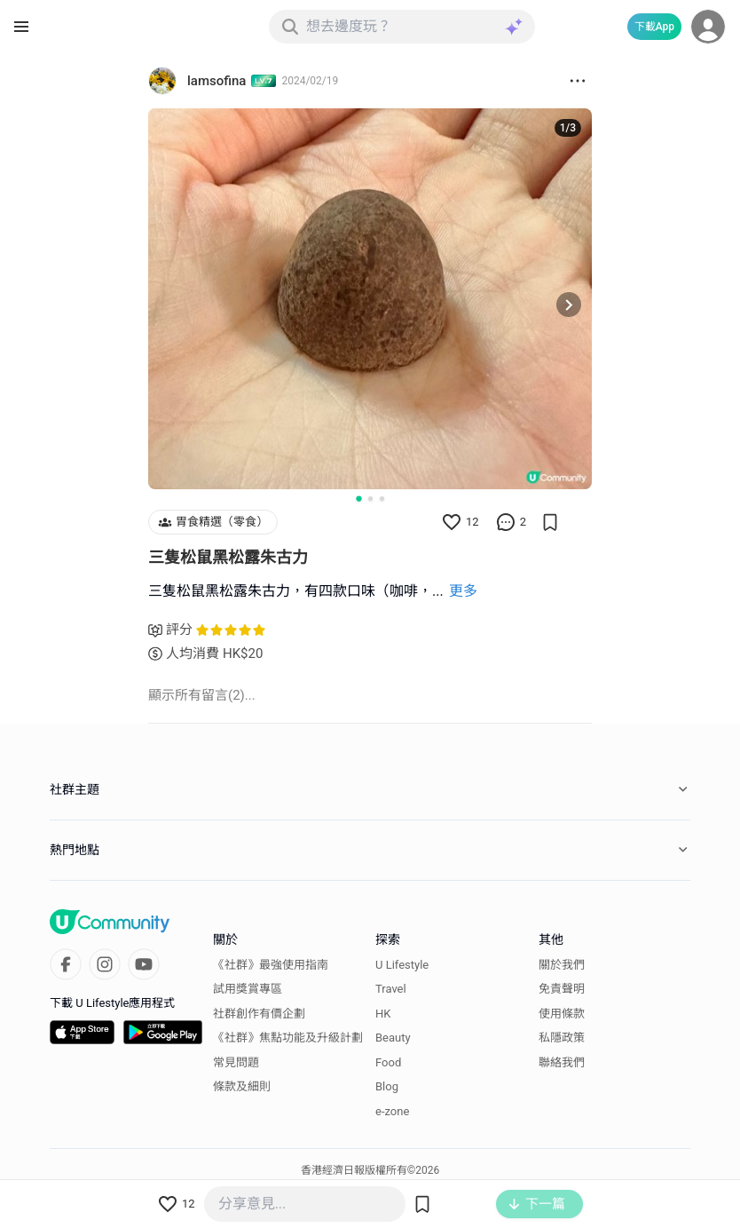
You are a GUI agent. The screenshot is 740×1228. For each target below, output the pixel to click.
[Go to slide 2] (370, 498)
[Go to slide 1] (358, 499)
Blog (386, 1086)
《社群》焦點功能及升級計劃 (288, 1037)
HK (382, 1013)
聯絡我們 (562, 1062)
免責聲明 (562, 988)
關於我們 (562, 964)
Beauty (393, 1037)
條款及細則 (242, 1086)
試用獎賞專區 (247, 988)
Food (388, 1062)
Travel (390, 988)
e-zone (392, 1111)
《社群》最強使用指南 (270, 964)
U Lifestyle (402, 964)
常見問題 (236, 1062)
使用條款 (562, 1013)
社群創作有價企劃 (259, 1013)
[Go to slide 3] (382, 498)
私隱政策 (562, 1037)
